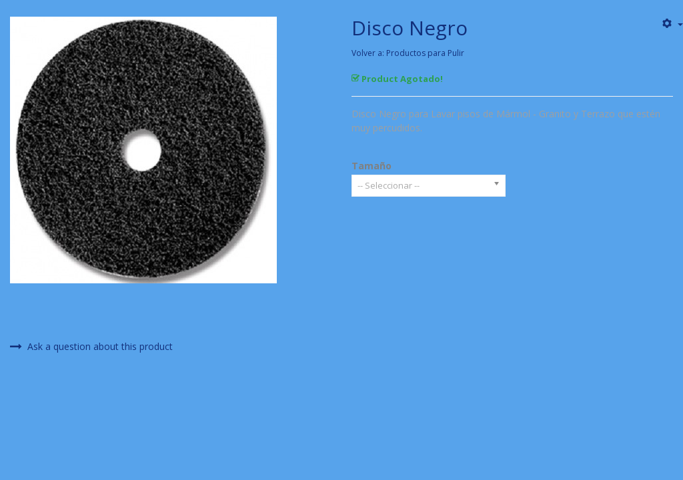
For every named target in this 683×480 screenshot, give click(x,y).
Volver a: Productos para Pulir (408, 53)
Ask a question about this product (91, 347)
